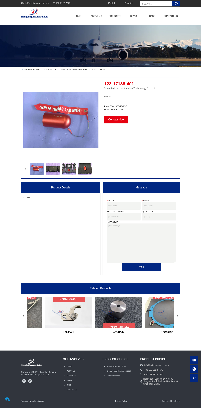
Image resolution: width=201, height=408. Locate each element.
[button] (115, 16)
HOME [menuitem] (77, 16)
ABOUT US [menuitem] (96, 16)
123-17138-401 (99, 69)
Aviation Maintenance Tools (74, 69)
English (111, 3)
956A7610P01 (117, 109)
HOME (36, 69)
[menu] (124, 16)
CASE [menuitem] (152, 16)
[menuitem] (115, 16)
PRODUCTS (50, 69)
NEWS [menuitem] (133, 16)
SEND (141, 267)
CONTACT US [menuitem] (171, 16)
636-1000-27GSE (118, 106)
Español (129, 3)
